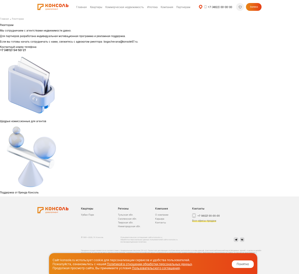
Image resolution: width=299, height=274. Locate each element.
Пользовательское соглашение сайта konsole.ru (141, 237)
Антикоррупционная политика (133, 242)
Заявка (254, 6)
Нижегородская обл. (129, 226)
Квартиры (96, 7)
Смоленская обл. (127, 218)
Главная (4, 19)
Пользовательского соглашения (156, 268)
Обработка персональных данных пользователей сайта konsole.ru (149, 239)
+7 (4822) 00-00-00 (220, 7)
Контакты (160, 222)
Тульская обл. (125, 214)
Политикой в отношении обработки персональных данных (149, 264)
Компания (161, 208)
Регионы (123, 208)
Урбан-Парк (87, 214)
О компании (161, 214)
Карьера (159, 218)
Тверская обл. (125, 222)
